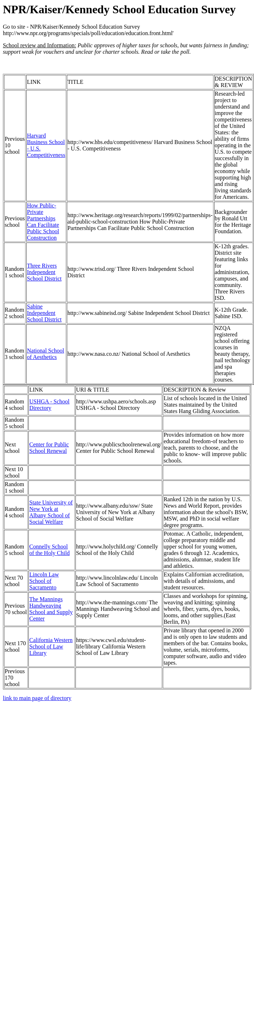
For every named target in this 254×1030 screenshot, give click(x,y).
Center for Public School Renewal (49, 447)
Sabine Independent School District (44, 312)
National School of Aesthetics (45, 354)
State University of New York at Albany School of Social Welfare (51, 512)
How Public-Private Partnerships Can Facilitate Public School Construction (43, 221)
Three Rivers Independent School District (44, 272)
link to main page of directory (37, 698)
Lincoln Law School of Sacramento (44, 580)
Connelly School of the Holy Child (49, 549)
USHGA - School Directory (49, 404)
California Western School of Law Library (51, 646)
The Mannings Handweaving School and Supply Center (51, 609)
